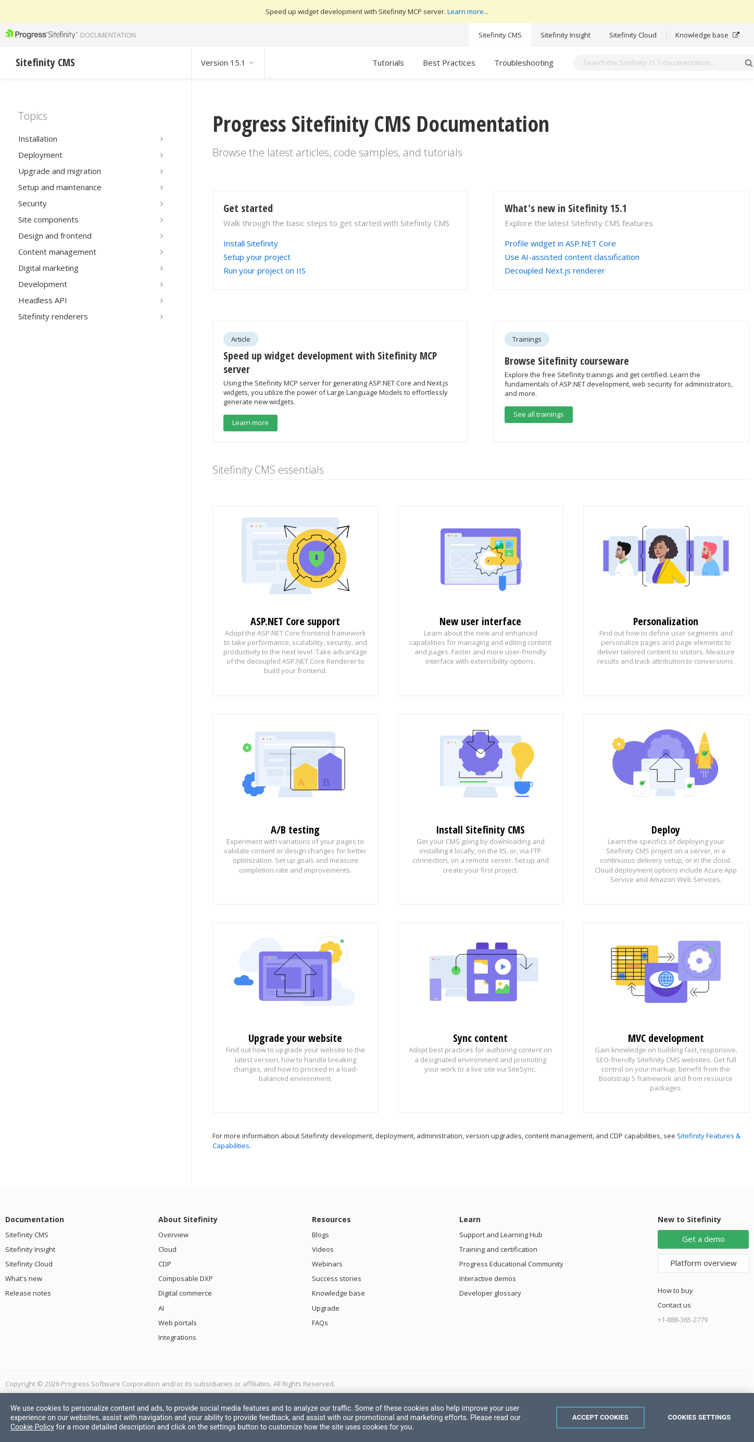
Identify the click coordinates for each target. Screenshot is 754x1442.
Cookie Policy (32, 1427)
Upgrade (326, 1308)
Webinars (327, 1264)
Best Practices (449, 62)
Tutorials (388, 62)
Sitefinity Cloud (633, 35)
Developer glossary (490, 1293)
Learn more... (467, 11)
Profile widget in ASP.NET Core (560, 243)
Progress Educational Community (511, 1264)
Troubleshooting (524, 62)
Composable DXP (185, 1278)
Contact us (674, 1305)
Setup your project (257, 257)
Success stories (336, 1278)
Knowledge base (707, 35)
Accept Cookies (600, 1417)
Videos (323, 1249)
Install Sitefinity (250, 243)
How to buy (675, 1290)
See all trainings (538, 414)
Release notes (28, 1293)
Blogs (320, 1234)
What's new (23, 1278)
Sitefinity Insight (565, 35)
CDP (164, 1264)
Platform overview (703, 1263)
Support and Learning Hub (501, 1234)
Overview (173, 1234)
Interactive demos (487, 1278)
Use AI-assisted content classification (572, 257)
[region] (377, 1417)
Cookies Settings (699, 1417)
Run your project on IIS (264, 270)
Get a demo (703, 1239)
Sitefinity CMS (500, 35)
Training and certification (498, 1249)
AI (161, 1308)
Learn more (250, 422)
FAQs (320, 1322)
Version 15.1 (228, 62)
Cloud (167, 1249)
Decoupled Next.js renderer (555, 270)
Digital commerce (185, 1293)
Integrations (177, 1337)
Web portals (177, 1322)
